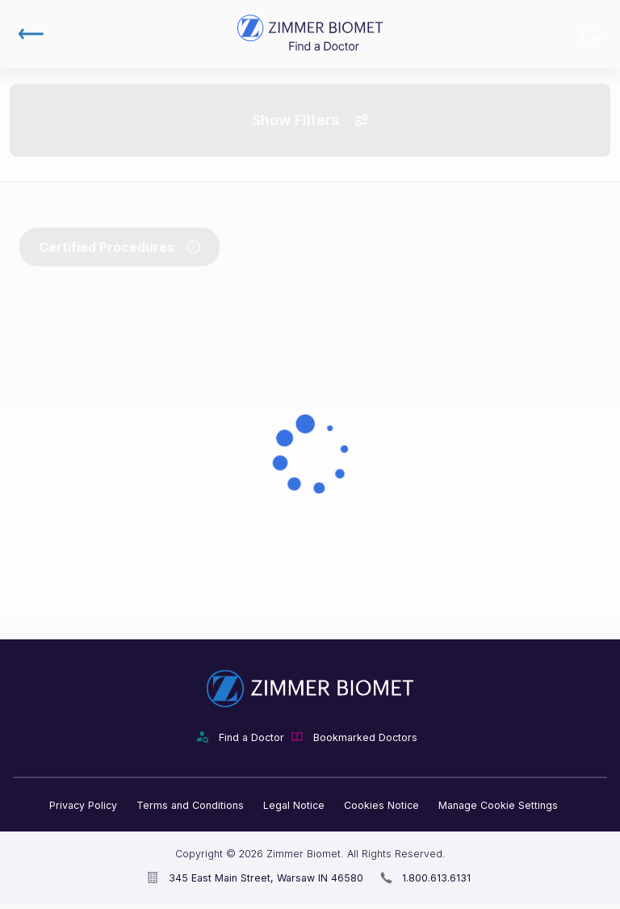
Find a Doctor (251, 737)
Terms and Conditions (190, 805)
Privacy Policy (83, 805)
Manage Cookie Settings (498, 805)
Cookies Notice (381, 805)
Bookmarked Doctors (592, 34)
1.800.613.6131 (436, 878)
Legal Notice (294, 805)
